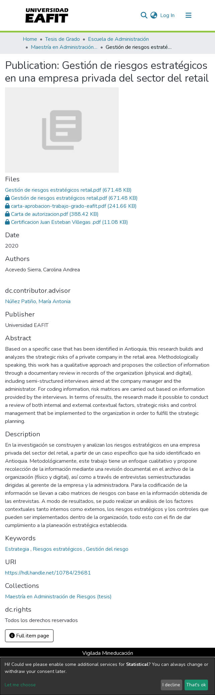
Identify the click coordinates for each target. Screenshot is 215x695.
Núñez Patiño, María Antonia (38, 301)
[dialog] (107, 676)
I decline (171, 685)
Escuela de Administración (118, 39)
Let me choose (20, 685)
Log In (167, 15)
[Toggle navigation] (188, 15)
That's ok (196, 685)
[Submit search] (144, 15)
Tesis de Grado (62, 39)
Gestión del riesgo (107, 549)
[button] (154, 15)
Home (30, 39)
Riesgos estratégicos (58, 549)
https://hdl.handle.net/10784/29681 (48, 573)
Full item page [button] (29, 635)
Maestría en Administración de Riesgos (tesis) (64, 47)
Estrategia (17, 549)
